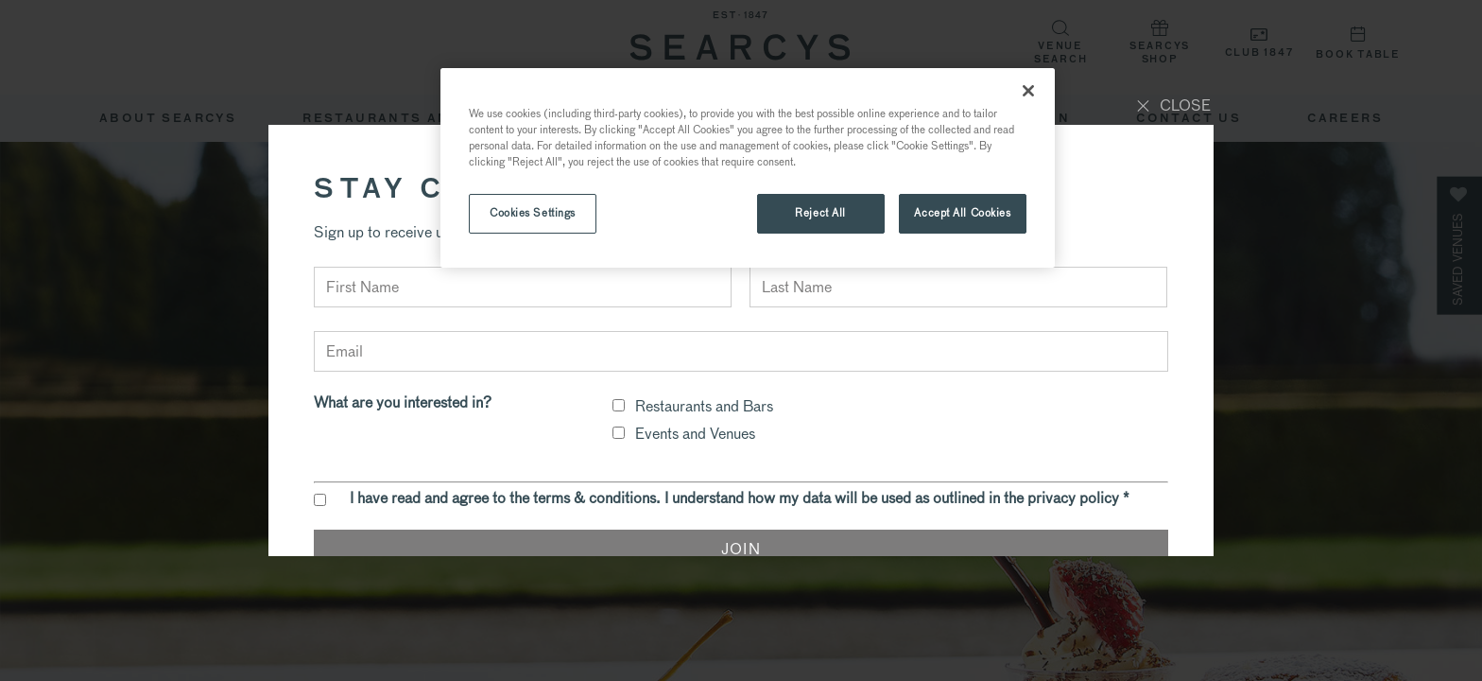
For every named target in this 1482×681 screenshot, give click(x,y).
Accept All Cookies (962, 212)
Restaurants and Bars (704, 406)
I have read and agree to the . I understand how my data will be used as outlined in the (739, 498)
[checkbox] (618, 405)
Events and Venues (695, 434)
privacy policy (1073, 498)
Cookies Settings (533, 212)
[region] (747, 168)
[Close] (1028, 91)
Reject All (820, 212)
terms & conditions (594, 498)
